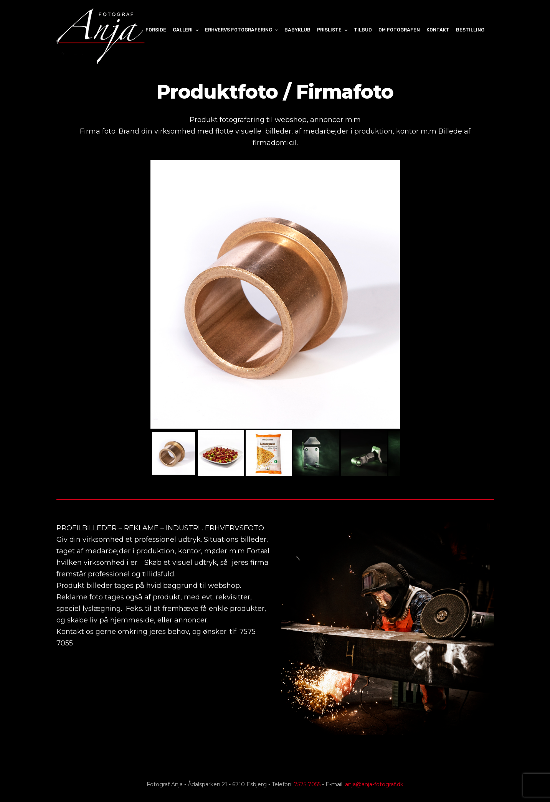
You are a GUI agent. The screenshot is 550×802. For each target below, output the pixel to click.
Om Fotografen (399, 30)
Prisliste (329, 30)
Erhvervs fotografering (238, 30)
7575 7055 (307, 784)
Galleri (183, 30)
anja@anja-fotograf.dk (374, 784)
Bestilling (470, 30)
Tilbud (363, 30)
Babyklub (297, 30)
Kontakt (437, 30)
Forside (155, 30)
